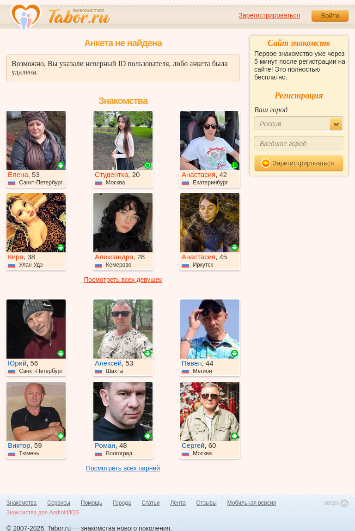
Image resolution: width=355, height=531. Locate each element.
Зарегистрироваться (269, 15)
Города (122, 503)
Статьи (151, 503)
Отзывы (206, 503)
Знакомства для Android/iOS (42, 512)
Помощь (91, 503)
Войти (330, 15)
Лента (177, 503)
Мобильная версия (251, 503)
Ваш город (271, 110)
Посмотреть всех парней (123, 468)
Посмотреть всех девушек (123, 279)
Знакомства (21, 503)
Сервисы (58, 503)
